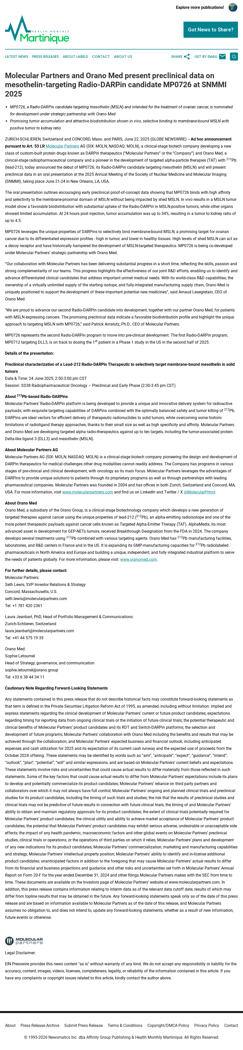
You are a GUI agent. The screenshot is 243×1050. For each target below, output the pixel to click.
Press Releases (45, 57)
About (10, 1025)
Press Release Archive (40, 1025)
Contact (101, 57)
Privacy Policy (206, 1025)
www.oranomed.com (138, 559)
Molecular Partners (62, 146)
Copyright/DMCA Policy (168, 1025)
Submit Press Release (83, 1025)
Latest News (16, 57)
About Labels (75, 57)
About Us (123, 57)
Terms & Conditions (125, 1025)
